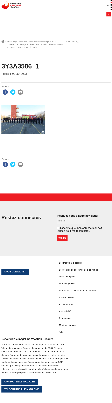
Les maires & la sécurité (70, 263)
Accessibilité (65, 311)
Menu (108, 14)
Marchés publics (67, 283)
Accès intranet (66, 304)
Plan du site (64, 318)
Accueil (2, 41)
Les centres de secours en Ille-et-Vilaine (78, 270)
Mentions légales (67, 325)
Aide (61, 332)
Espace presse (66, 297)
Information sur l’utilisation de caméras (77, 290)
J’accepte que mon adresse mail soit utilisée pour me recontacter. (79, 229)
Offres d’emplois (67, 276)
